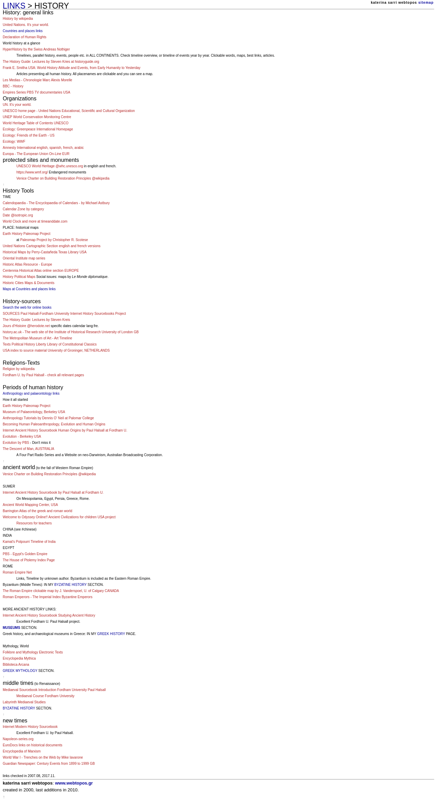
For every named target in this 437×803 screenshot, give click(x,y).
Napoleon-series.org (18, 739)
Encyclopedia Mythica (19, 658)
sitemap (426, 2)
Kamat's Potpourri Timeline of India (29, 542)
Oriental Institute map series (24, 258)
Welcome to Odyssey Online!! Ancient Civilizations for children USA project (59, 517)
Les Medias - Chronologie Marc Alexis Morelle (37, 80)
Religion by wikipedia (18, 369)
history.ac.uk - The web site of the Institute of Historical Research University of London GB (71, 332)
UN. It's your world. (17, 105)
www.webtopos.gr (74, 783)
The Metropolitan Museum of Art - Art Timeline (37, 338)
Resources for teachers (34, 523)
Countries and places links (23, 31)
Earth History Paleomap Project (27, 234)
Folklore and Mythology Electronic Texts (33, 652)
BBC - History (13, 86)
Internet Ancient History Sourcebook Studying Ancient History (49, 615)
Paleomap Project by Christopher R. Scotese (54, 240)
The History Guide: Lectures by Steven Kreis (36, 320)
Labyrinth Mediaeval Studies (24, 702)
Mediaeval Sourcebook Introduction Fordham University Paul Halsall (54, 690)
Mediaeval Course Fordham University (45, 696)
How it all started (15, 400)
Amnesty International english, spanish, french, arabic (43, 148)
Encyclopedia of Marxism (22, 751)
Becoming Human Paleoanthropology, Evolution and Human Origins (54, 424)
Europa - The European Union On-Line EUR (36, 154)
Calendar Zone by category (23, 209)
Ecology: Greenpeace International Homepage (38, 129)
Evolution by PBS (16, 443)
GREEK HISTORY (111, 634)
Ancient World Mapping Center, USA (30, 505)
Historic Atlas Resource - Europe (27, 264)
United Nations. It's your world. (26, 25)
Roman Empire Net (17, 572)
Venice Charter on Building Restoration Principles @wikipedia (63, 178)
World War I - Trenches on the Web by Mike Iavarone (43, 757)
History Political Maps (19, 277)
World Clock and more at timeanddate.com (35, 221)
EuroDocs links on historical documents (32, 745)
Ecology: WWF (14, 141)
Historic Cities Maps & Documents (28, 283)
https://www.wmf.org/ (32, 172)
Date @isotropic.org (18, 215)
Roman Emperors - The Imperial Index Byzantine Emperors (48, 597)
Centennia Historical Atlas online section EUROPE (41, 270)
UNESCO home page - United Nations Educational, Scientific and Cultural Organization (69, 111)
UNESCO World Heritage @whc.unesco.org (49, 166)
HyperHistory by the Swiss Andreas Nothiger (36, 49)
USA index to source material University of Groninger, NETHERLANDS (56, 350)
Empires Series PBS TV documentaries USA (36, 92)
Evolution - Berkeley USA (22, 436)
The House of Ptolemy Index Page (29, 560)
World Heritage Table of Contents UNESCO (36, 123)
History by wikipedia (18, 18)
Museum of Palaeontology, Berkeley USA (34, 412)
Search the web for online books (27, 307)
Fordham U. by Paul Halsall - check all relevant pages (43, 375)
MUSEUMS (11, 628)
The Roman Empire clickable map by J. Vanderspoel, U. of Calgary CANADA (61, 591)
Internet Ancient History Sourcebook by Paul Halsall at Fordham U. (53, 492)
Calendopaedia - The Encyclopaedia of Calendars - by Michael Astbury (56, 203)
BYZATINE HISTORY (70, 585)
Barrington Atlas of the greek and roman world (37, 511)
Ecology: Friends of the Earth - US (29, 135)
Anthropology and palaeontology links (31, 393)
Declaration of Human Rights (24, 37)
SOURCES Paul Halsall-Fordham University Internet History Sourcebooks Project (64, 313)
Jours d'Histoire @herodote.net (26, 326)
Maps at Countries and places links (29, 289)
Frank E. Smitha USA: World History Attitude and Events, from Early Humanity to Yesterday (71, 68)
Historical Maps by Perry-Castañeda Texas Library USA (44, 252)
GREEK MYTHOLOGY (20, 671)
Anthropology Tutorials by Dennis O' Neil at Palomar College (48, 418)
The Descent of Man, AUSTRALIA (28, 449)
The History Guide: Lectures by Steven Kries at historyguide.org (51, 62)
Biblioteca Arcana (16, 664)
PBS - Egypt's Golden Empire (25, 554)
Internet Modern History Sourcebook (30, 727)
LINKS (14, 5)
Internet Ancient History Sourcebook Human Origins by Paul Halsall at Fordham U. (65, 430)
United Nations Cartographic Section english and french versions (51, 246)
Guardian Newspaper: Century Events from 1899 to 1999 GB (49, 763)
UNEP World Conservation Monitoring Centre (37, 117)
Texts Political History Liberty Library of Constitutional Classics (50, 344)
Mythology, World (16, 646)
